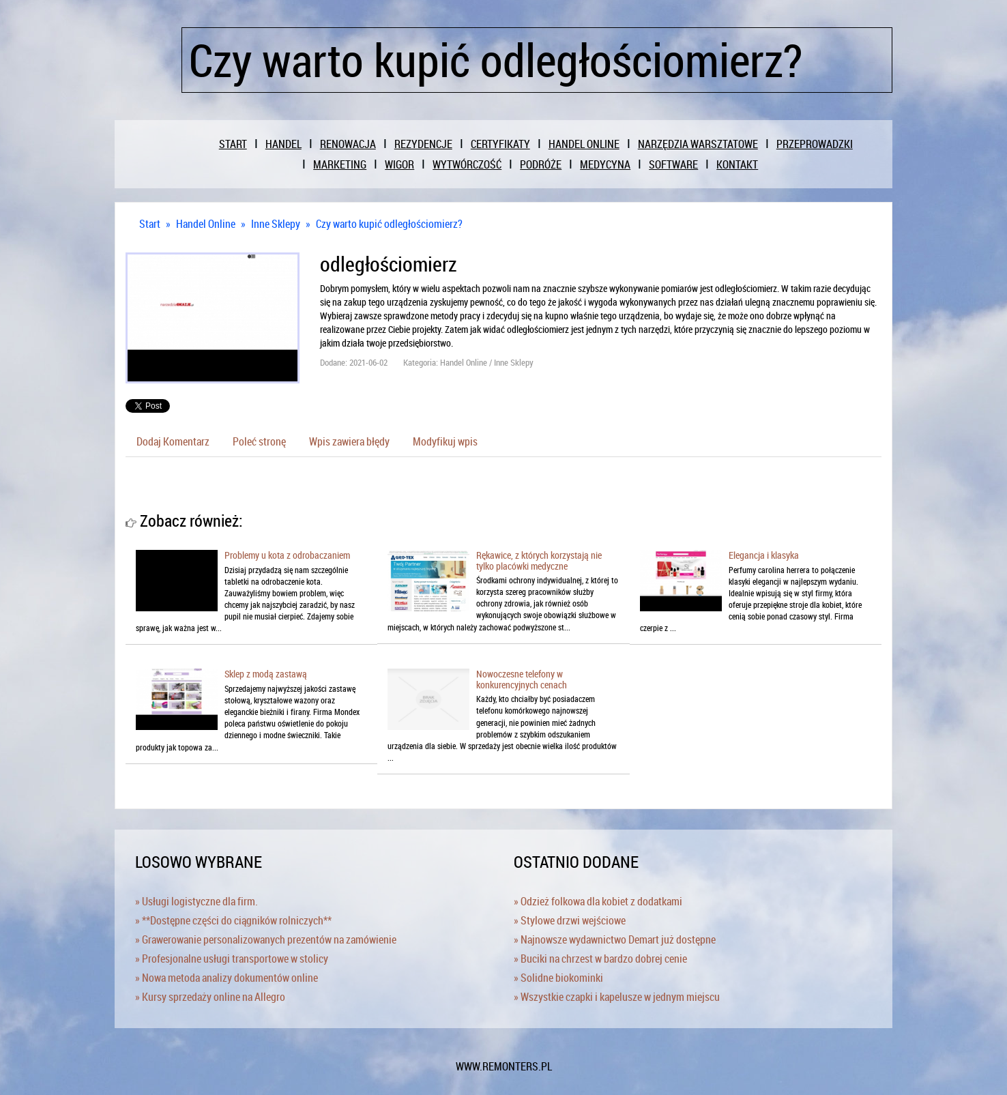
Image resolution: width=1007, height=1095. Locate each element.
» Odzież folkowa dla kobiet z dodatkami (598, 901)
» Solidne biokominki (558, 977)
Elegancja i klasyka (764, 555)
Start (149, 223)
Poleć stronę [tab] (259, 441)
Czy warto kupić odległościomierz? (389, 223)
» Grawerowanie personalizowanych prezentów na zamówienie (265, 939)
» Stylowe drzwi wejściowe (570, 920)
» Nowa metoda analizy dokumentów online (226, 977)
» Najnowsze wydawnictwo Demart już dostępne (615, 939)
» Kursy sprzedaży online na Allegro (210, 996)
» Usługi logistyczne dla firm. (196, 901)
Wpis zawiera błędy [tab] (349, 441)
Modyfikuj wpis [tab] (445, 441)
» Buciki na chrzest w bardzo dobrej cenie (600, 958)
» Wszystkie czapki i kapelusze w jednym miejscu (617, 996)
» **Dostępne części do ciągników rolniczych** (233, 920)
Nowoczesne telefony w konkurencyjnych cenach (521, 678)
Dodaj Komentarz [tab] (172, 441)
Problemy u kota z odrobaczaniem (287, 555)
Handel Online (205, 223)
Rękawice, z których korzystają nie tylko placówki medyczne (539, 560)
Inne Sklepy (275, 223)
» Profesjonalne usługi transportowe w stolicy (231, 958)
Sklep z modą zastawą (265, 673)
